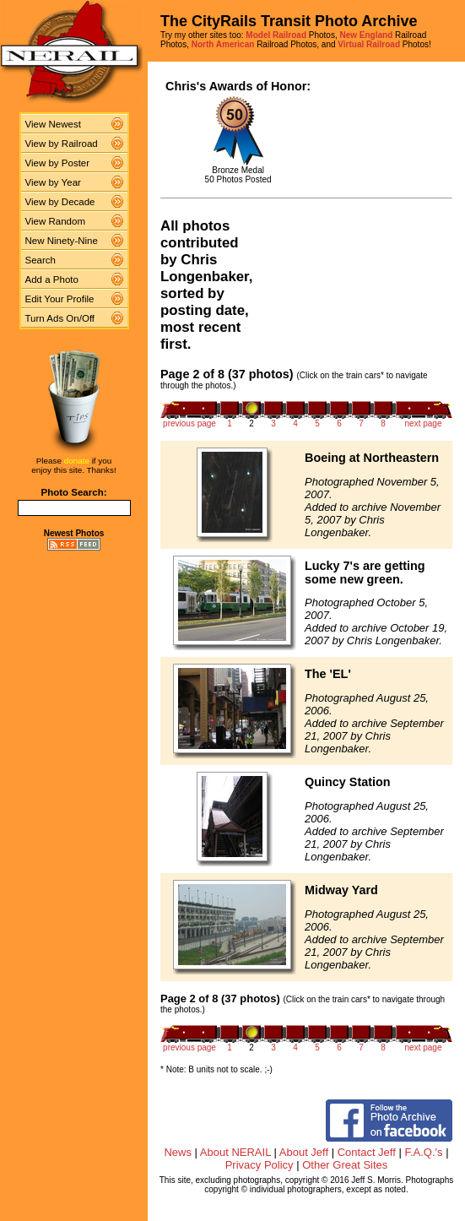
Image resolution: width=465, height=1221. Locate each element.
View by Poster (57, 163)
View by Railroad (61, 143)
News (178, 1152)
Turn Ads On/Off (60, 318)
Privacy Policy (259, 1165)
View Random (55, 221)
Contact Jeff (367, 1152)
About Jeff (303, 1152)
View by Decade (60, 202)
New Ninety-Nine (61, 241)
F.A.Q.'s (423, 1152)
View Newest (53, 124)
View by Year (53, 182)
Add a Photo (51, 279)
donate (76, 460)
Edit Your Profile (60, 299)
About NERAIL (235, 1152)
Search (41, 260)
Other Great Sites (344, 1165)
